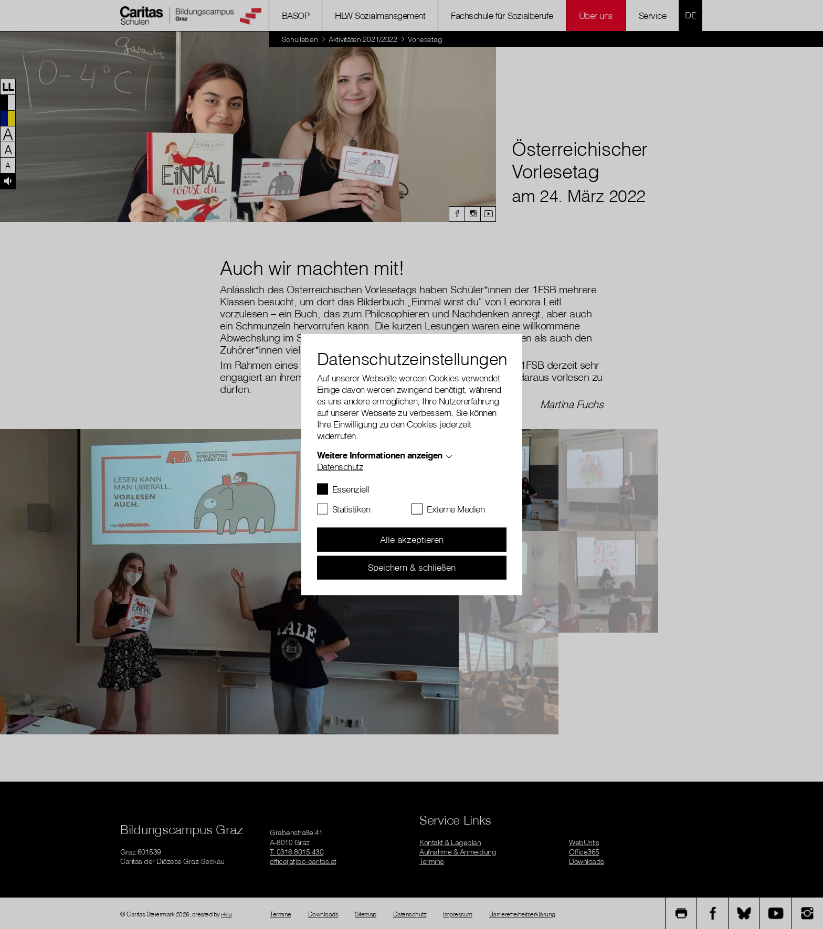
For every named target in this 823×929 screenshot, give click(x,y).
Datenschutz (340, 466)
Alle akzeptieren (412, 539)
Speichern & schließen (412, 567)
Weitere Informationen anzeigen (379, 455)
